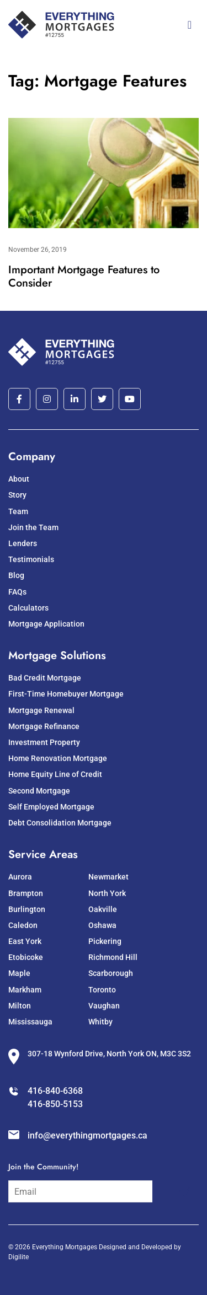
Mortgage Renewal (41, 710)
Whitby (100, 1021)
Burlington (26, 909)
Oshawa (102, 925)
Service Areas (43, 854)
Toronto (102, 989)
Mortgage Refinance (43, 726)
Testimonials (31, 559)
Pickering (104, 941)
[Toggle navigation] (190, 25)
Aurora (20, 876)
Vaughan (104, 1005)
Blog (16, 575)
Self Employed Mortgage (51, 806)
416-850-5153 (55, 1104)
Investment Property (44, 742)
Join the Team (33, 527)
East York (24, 941)
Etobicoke (25, 957)
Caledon (23, 925)
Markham (24, 989)
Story (17, 494)
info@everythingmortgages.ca (87, 1135)
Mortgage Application (46, 623)
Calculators (28, 607)
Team (18, 511)
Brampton (25, 893)
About (18, 478)
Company (31, 457)
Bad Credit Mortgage (44, 677)
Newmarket (108, 876)
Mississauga (30, 1021)
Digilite (18, 1257)
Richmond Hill (112, 957)
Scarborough (110, 973)
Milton (19, 1005)
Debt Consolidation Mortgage (60, 822)
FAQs (17, 591)
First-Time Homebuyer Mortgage (66, 693)
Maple (19, 973)
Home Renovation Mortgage (57, 758)
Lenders (22, 543)
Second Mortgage (39, 790)
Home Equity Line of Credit (55, 774)
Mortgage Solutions (57, 655)
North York (107, 893)
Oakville (102, 909)
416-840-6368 (55, 1091)
